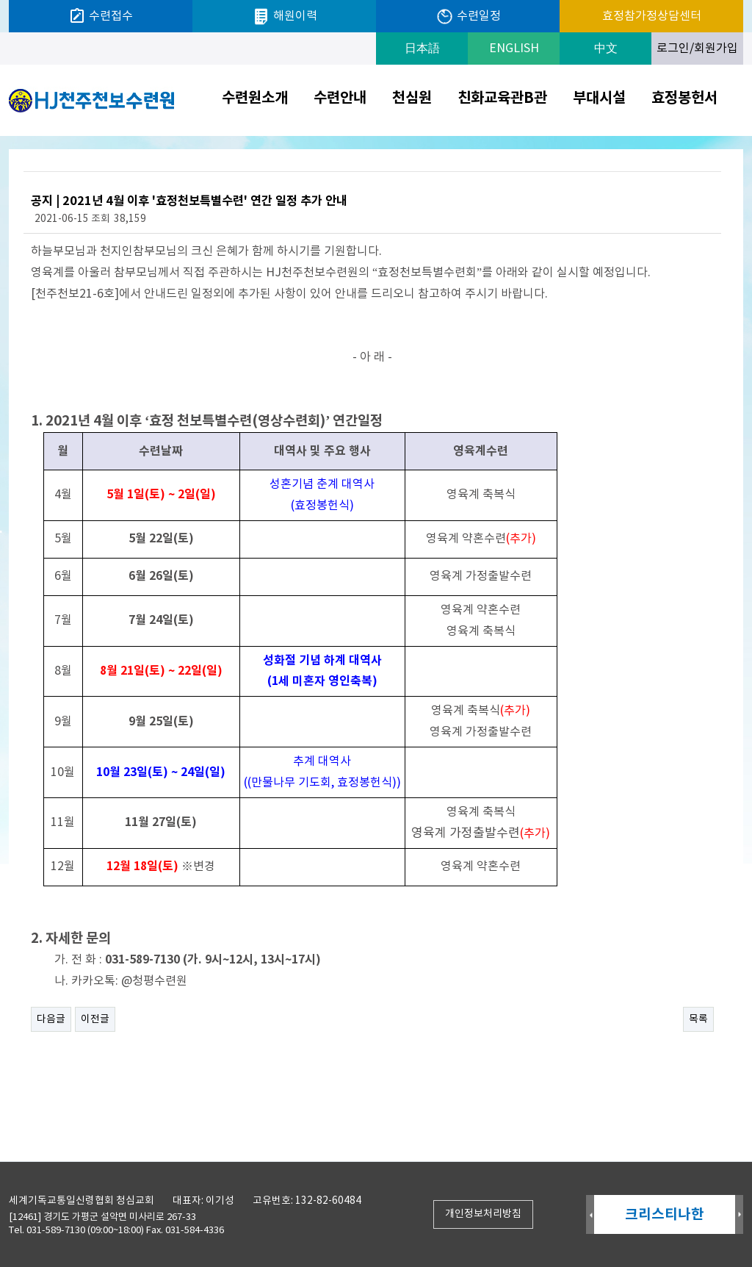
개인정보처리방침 (483, 1214)
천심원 (412, 98)
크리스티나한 (664, 1214)
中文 (606, 48)
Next (739, 1215)
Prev (590, 1215)
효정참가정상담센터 (651, 16)
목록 (698, 1019)
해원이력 (284, 16)
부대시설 (599, 98)
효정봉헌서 (684, 98)
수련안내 (340, 98)
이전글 (95, 1019)
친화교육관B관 (502, 98)
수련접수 (100, 16)
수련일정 (468, 16)
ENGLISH (514, 48)
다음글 (51, 1019)
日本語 (422, 48)
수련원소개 (255, 98)
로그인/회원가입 (697, 48)
